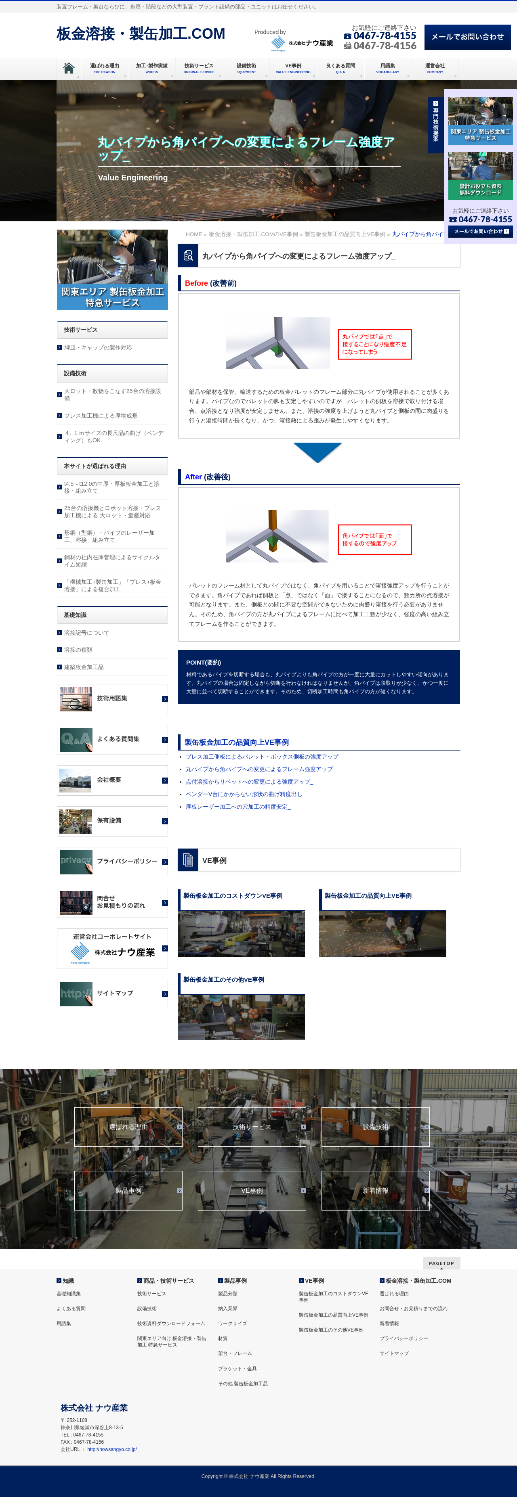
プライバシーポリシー (404, 1338)
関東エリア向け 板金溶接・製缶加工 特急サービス (171, 1342)
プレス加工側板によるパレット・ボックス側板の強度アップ (262, 756)
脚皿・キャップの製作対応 (98, 347)
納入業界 (227, 1308)
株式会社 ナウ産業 (249, 1476)
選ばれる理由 (128, 1127)
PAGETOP (441, 1263)
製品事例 (128, 1191)
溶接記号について (86, 632)
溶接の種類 (78, 649)
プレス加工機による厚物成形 (101, 415)
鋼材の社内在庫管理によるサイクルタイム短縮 (112, 561)
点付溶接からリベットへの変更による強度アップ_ (249, 781)
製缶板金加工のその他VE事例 (331, 1330)
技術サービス (252, 1127)
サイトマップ (394, 1353)
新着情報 (376, 1191)
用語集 (64, 1323)
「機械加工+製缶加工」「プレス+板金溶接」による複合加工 (112, 585)
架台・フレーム (235, 1353)
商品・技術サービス (168, 1280)
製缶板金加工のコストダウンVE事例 (333, 1297)
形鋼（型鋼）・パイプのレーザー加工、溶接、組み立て (109, 536)
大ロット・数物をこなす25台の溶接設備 (112, 394)
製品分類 (227, 1293)
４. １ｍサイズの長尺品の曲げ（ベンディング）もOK (114, 436)
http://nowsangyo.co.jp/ (112, 1449)
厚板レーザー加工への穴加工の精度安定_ (238, 806)
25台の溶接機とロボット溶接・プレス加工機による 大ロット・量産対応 (112, 512)
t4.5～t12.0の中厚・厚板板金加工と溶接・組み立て (112, 487)
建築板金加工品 (84, 667)
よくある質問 (71, 1308)
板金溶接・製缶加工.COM (141, 33)
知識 (68, 1280)
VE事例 (252, 1191)
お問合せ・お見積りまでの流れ (414, 1308)
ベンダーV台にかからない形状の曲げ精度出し (244, 794)
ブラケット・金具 (237, 1369)
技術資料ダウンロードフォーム (171, 1323)
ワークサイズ (232, 1323)
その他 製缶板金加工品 (243, 1383)
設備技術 (376, 1127)
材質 (223, 1338)
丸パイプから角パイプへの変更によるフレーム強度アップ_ (261, 769)
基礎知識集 (69, 1293)
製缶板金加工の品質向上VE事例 (237, 742)
